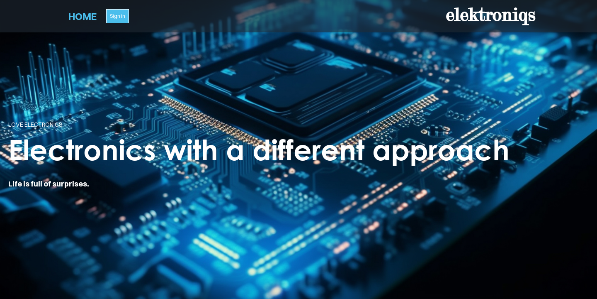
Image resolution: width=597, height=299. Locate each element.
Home (82, 16)
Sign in (117, 16)
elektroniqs (490, 15)
